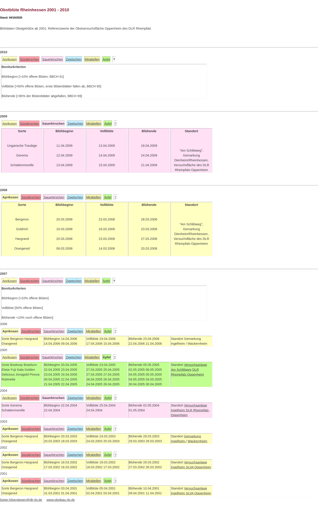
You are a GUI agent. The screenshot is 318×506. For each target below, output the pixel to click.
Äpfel (106, 59)
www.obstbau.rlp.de (61, 500)
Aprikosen (9, 59)
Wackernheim (197, 441)
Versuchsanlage (195, 365)
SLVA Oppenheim (198, 467)
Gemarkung (192, 436)
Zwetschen (74, 59)
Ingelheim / (179, 441)
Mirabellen (92, 59)
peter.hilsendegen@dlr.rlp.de (21, 500)
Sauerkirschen (52, 59)
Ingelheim (178, 410)
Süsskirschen (29, 59)
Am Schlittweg (181, 369)
